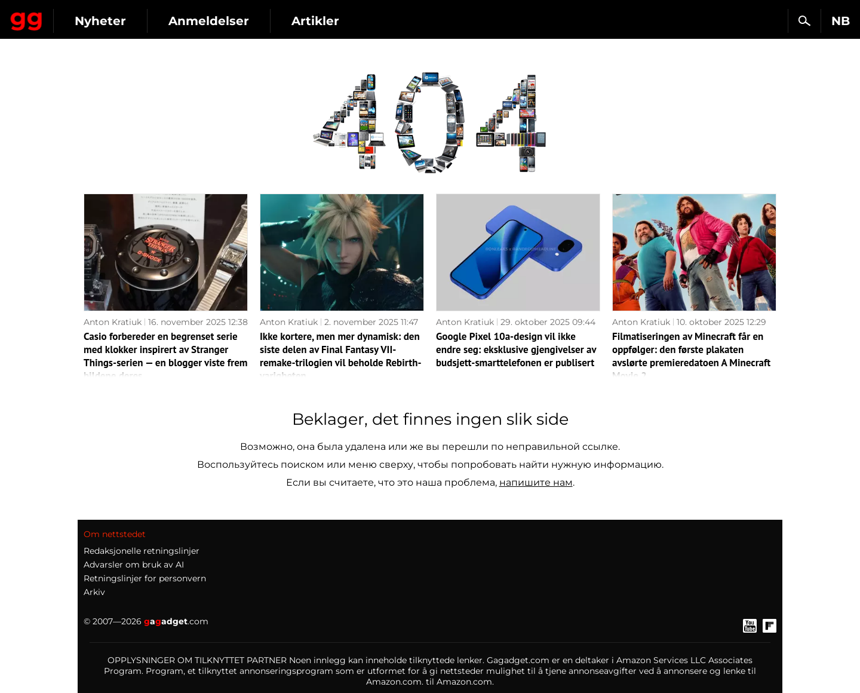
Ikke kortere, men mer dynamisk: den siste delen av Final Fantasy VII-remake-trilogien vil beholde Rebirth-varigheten (341, 356)
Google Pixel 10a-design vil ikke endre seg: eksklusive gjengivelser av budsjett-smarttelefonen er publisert (516, 349)
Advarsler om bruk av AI (134, 564)
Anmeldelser (316, 21)
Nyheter (208, 21)
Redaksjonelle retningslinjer (141, 550)
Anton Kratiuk (113, 322)
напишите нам (536, 482)
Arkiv (94, 592)
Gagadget (80, 16)
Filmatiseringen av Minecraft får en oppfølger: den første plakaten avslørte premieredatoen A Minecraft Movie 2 (691, 356)
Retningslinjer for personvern (145, 578)
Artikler (423, 21)
